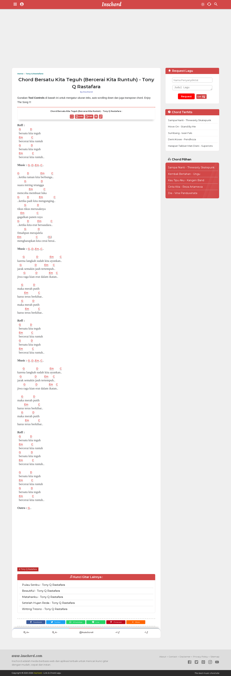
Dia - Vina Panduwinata (182, 193)
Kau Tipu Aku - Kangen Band (186, 180)
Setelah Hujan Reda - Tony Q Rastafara (48, 603)
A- (55, 634)
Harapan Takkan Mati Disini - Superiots (190, 145)
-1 (146, 633)
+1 (117, 633)
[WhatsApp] (75, 622)
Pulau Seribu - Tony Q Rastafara (43, 584)
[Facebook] (31, 622)
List (201, 97)
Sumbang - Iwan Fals (180, 133)
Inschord (38, 673)
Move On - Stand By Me (182, 126)
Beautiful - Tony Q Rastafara (41, 591)
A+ (26, 634)
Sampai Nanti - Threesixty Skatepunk (189, 120)
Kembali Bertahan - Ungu (184, 174)
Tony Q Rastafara (30, 569)
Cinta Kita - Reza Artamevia (185, 186)
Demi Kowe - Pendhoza (182, 139)
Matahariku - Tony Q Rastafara (42, 597)
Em (21, 137)
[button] (139, 622)
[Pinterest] (118, 622)
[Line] (96, 622)
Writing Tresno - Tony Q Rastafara (44, 609)
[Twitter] (53, 622)
